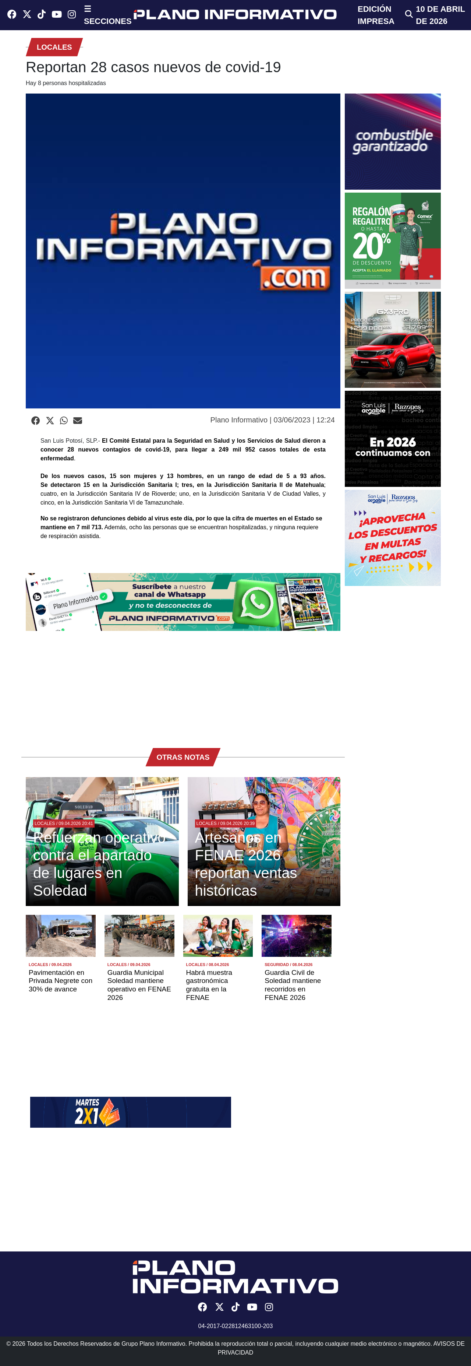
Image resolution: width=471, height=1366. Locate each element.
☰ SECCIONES (108, 15)
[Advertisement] (183, 685)
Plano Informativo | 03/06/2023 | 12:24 (272, 420)
